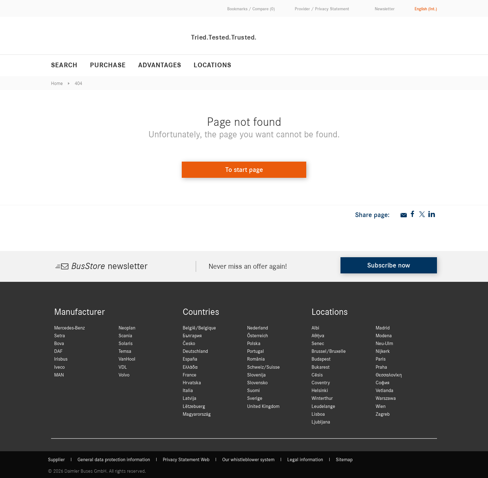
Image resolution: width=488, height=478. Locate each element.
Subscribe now (388, 265)
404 (78, 83)
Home (57, 83)
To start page (244, 169)
